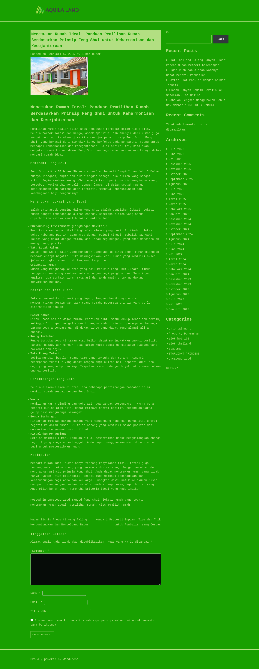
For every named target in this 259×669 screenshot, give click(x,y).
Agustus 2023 (179, 294)
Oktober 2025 (179, 174)
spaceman (175, 348)
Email (36, 602)
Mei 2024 (175, 254)
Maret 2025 (177, 204)
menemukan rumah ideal (49, 504)
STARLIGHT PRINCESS (184, 353)
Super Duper (91, 54)
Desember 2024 (180, 219)
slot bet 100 (179, 338)
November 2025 (180, 169)
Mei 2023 (175, 304)
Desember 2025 (180, 164)
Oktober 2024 (179, 229)
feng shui (91, 499)
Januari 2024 (179, 274)
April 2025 (177, 199)
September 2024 (181, 234)
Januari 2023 (179, 309)
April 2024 (177, 259)
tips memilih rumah (114, 504)
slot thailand (180, 343)
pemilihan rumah (82, 504)
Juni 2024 (176, 249)
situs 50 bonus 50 (62, 171)
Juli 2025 (176, 189)
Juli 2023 (176, 299)
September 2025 (181, 179)
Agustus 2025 (179, 184)
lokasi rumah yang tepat (122, 499)
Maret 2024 (177, 264)
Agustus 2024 (179, 239)
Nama (36, 593)
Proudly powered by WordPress (55, 659)
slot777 (172, 368)
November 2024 (180, 224)
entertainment (180, 328)
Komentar (40, 551)
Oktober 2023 (179, 289)
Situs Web (38, 611)
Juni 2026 (176, 154)
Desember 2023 (180, 279)
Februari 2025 (180, 209)
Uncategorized (59, 499)
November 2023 (180, 284)
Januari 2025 (179, 214)
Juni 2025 (176, 194)
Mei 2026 (175, 159)
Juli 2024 (176, 244)
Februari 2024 (180, 269)
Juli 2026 (176, 149)
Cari (169, 32)
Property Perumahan (184, 333)
